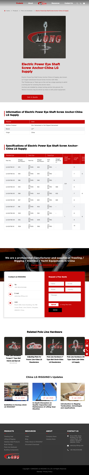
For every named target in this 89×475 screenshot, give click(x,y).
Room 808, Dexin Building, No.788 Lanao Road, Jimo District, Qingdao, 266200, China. (26, 307)
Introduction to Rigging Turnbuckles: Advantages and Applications (71, 406)
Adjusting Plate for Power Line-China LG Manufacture (34, 359)
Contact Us (69, 3)
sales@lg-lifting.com (21, 296)
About (30, 3)
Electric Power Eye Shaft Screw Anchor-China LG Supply (52, 10)
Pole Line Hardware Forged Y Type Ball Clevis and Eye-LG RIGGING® (13, 359)
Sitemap (39, 471)
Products (19, 3)
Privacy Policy (47, 471)
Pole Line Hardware (26, 10)
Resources (55, 3)
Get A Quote (32, 97)
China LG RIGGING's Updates (44, 377)
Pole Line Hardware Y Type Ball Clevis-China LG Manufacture (55, 359)
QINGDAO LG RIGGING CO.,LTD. (42, 468)
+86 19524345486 (20, 287)
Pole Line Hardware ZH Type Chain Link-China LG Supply (76, 359)
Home (8, 10)
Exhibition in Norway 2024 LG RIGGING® (15, 406)
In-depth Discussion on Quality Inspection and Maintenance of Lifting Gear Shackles (44, 406)
